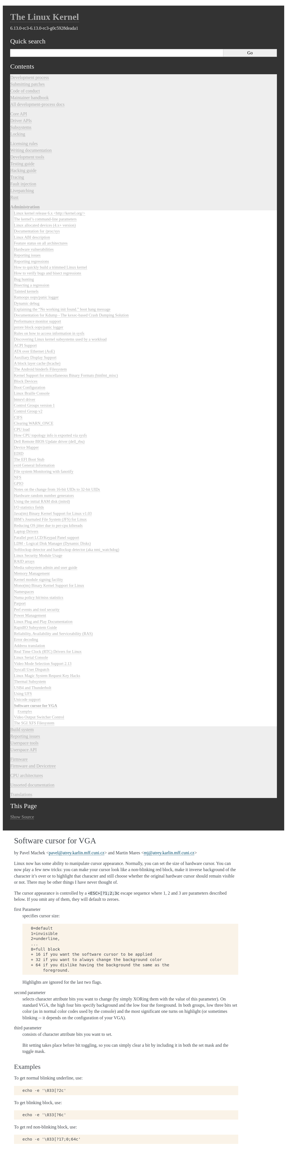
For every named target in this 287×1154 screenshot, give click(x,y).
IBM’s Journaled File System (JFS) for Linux (50, 519)
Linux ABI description (32, 237)
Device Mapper (26, 447)
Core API (18, 113)
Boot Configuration (29, 387)
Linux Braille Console (32, 393)
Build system (22, 729)
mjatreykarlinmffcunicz (169, 852)
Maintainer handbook (29, 97)
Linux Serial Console (31, 657)
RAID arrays (24, 561)
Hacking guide (23, 170)
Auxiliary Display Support (35, 357)
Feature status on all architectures (41, 243)
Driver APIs (21, 120)
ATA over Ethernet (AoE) (34, 351)
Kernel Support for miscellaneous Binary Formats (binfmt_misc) (66, 375)
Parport (20, 603)
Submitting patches (27, 84)
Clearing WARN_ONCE (34, 423)
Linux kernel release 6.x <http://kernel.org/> (49, 213)
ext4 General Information (34, 465)
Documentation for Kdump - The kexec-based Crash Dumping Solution (71, 315)
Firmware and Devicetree (33, 766)
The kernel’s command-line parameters (45, 219)
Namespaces (24, 591)
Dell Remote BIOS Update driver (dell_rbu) (49, 441)
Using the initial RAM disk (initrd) (42, 501)
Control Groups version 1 (34, 405)
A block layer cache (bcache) (37, 363)
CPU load (22, 429)
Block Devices (26, 381)
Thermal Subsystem (30, 681)
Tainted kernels (26, 291)
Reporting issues (27, 255)
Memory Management (32, 573)
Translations (21, 794)
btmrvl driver (24, 399)
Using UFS (23, 693)
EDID (19, 453)
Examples (25, 711)
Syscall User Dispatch (31, 669)
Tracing (17, 177)
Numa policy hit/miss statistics (38, 597)
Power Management (30, 615)
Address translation (29, 645)
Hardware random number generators (44, 495)
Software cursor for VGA (35, 705)
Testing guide (22, 163)
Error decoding (26, 639)
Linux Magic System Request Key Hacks (47, 675)
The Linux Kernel (44, 17)
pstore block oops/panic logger (38, 327)
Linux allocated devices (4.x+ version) (45, 225)
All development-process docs (37, 104)
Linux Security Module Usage (38, 555)
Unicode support (27, 699)
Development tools (27, 157)
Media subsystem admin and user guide (45, 567)
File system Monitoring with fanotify (43, 471)
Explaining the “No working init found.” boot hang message (62, 309)
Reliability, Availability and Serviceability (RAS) (53, 633)
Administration (25, 206)
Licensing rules (24, 143)
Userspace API (23, 749)
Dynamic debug (27, 303)
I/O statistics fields (29, 507)
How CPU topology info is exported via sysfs (50, 435)
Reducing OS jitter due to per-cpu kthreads (48, 525)
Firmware (18, 759)
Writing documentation (31, 150)
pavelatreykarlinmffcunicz (76, 852)
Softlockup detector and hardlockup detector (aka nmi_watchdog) (66, 549)
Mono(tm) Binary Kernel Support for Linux (49, 585)
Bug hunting (24, 279)
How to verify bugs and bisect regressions (47, 273)
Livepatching (22, 190)
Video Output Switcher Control (39, 717)
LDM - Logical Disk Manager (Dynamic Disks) (52, 543)
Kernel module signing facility (38, 579)
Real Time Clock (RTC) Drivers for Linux (48, 651)
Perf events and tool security (37, 609)
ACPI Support (25, 345)
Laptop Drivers (26, 531)
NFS (17, 477)
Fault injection (23, 184)
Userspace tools (24, 743)
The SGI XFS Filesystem (34, 723)
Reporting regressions (31, 261)
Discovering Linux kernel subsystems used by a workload (60, 339)
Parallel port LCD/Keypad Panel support (46, 537)
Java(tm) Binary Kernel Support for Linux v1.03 (53, 513)
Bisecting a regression (31, 285)
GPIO (18, 483)
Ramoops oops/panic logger (36, 297)
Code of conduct (25, 91)
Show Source (22, 817)
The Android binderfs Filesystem (40, 369)
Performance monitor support (37, 321)
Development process (29, 77)
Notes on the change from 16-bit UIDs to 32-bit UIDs (57, 489)
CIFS (18, 417)
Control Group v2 (28, 411)
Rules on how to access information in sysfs (49, 333)
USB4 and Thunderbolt (32, 687)
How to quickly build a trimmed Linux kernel (50, 267)
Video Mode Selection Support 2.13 (42, 663)
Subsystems (20, 127)
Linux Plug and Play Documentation (43, 621)
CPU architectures (26, 775)
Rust (14, 197)
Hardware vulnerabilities (34, 249)
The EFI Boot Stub (29, 459)
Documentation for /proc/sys (37, 231)
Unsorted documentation (32, 785)
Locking (17, 134)
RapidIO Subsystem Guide (35, 627)
